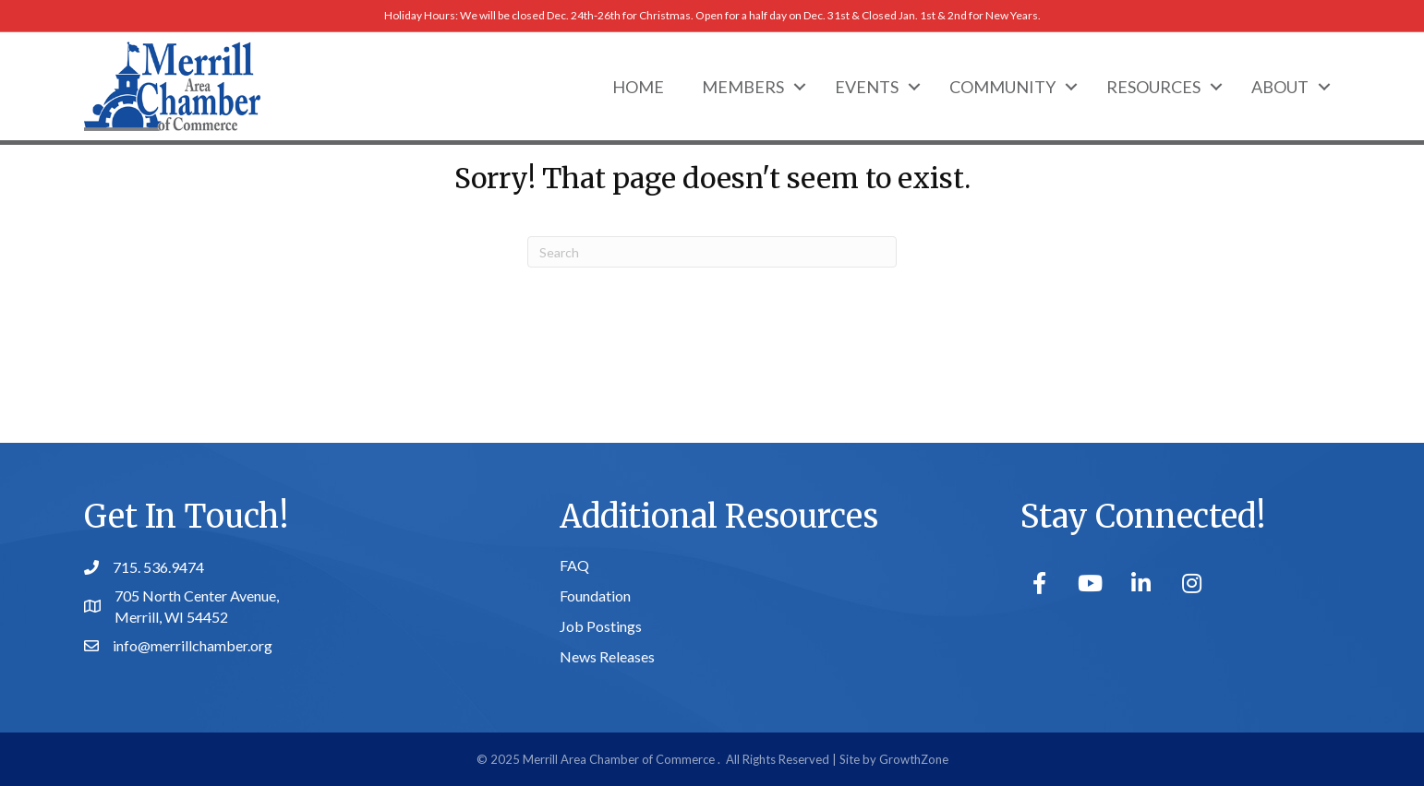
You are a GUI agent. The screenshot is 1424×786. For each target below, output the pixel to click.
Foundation (595, 595)
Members (743, 87)
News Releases (607, 656)
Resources (1153, 87)
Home (638, 87)
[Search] (712, 252)
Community (1002, 87)
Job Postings (601, 626)
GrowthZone (913, 759)
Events (867, 87)
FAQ (574, 565)
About (1280, 87)
